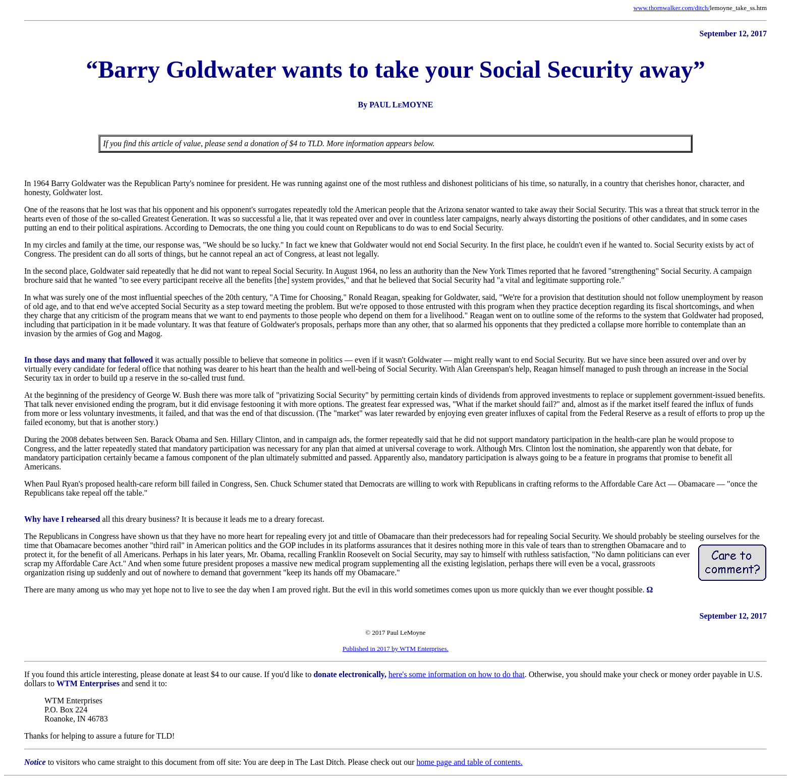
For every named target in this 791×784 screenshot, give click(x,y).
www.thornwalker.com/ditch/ (671, 8)
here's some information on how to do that (456, 674)
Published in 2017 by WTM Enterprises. (395, 648)
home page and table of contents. (469, 762)
